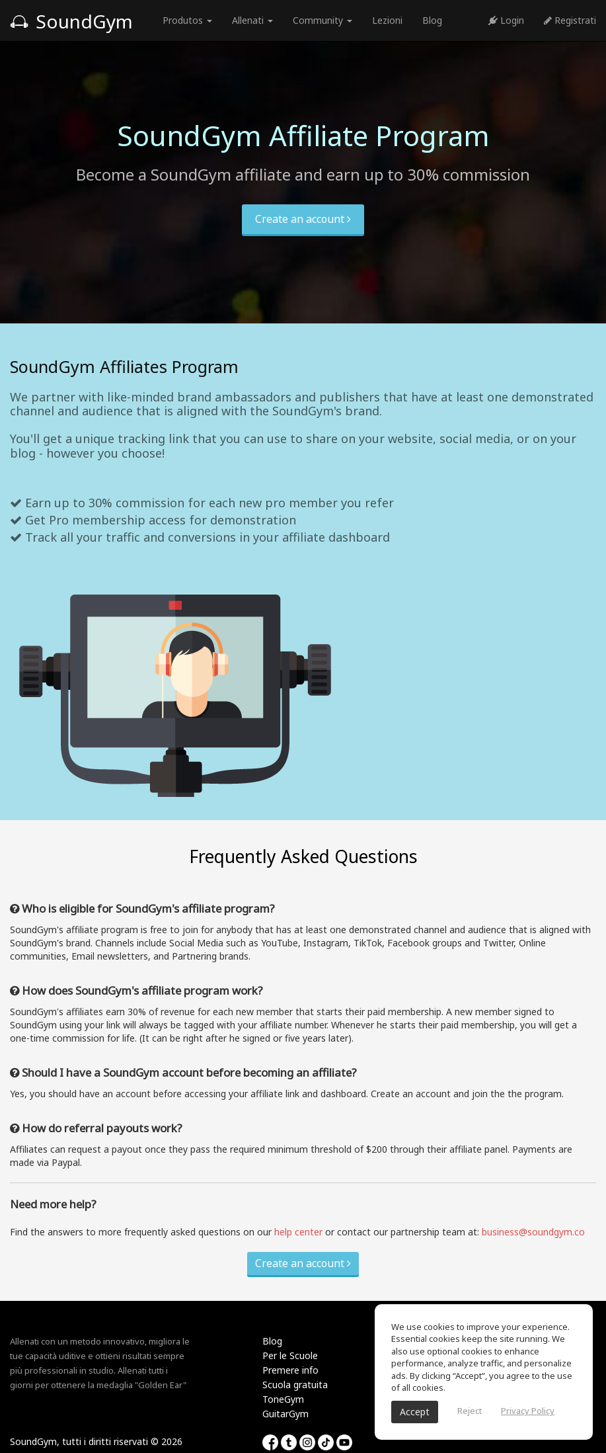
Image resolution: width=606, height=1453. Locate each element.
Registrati (570, 20)
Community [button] (322, 20)
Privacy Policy (527, 1411)
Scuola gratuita (295, 1384)
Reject (469, 1411)
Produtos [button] (187, 20)
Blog (432, 20)
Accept (415, 1411)
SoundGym (71, 21)
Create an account (303, 219)
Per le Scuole (290, 1355)
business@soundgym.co (533, 1231)
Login (506, 20)
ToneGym (283, 1399)
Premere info (290, 1370)
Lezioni (387, 20)
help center (298, 1231)
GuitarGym (285, 1413)
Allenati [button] (252, 20)
